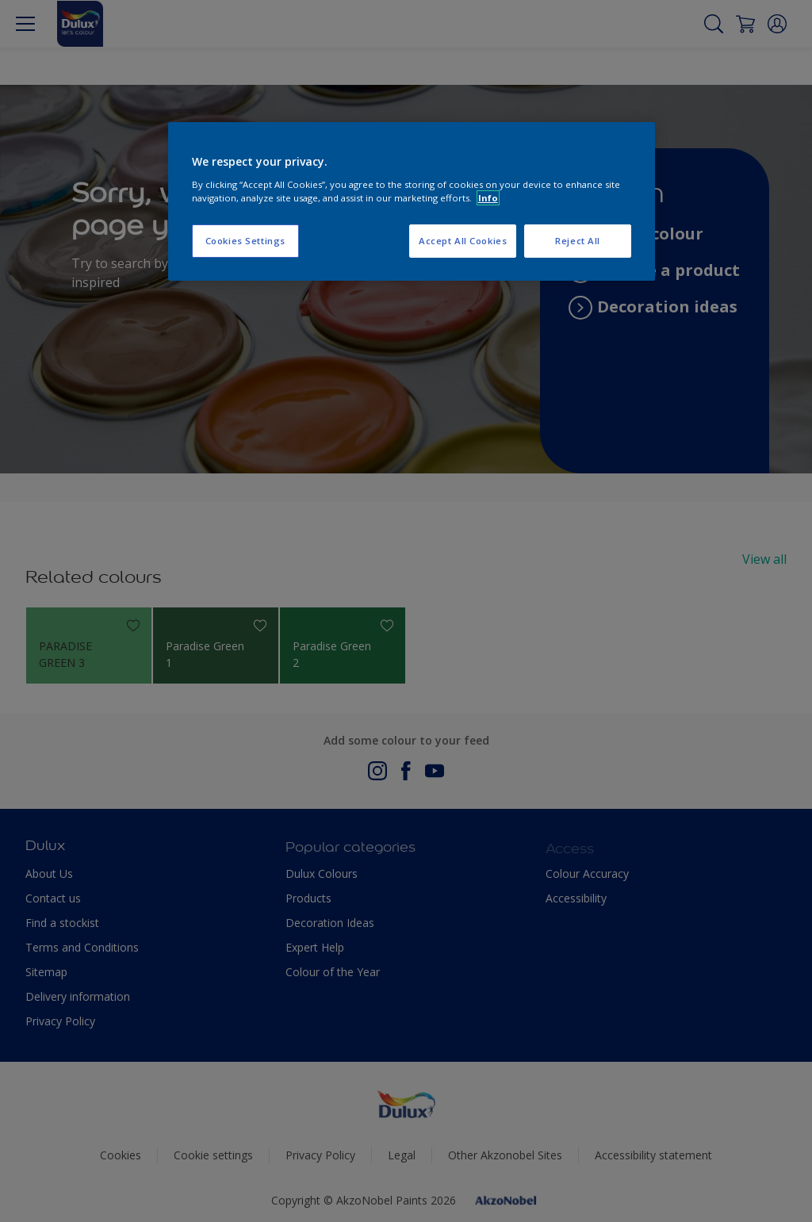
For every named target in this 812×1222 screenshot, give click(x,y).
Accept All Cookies (463, 241)
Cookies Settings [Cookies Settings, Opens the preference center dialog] (245, 241)
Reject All (577, 241)
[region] (411, 201)
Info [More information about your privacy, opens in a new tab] (488, 198)
